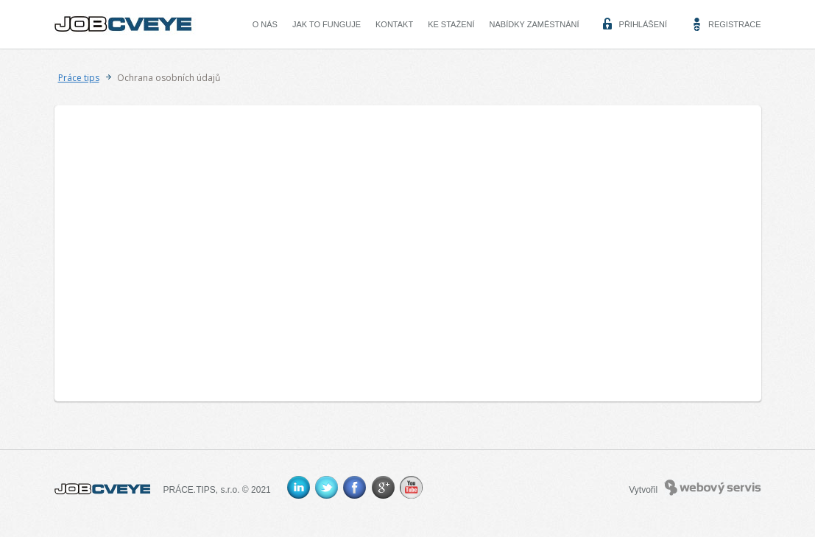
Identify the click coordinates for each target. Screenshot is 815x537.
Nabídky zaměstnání (534, 24)
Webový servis (713, 488)
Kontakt (394, 24)
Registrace (734, 24)
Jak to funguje (326, 24)
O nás (265, 24)
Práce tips (78, 77)
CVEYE (126, 24)
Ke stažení (451, 24)
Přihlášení (643, 24)
